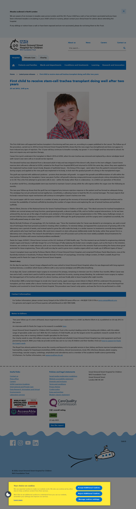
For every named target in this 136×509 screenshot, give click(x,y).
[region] (59, 494)
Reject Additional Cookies (89, 493)
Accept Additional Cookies (89, 488)
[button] (8, 494)
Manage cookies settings (89, 499)
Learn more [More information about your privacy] (18, 500)
